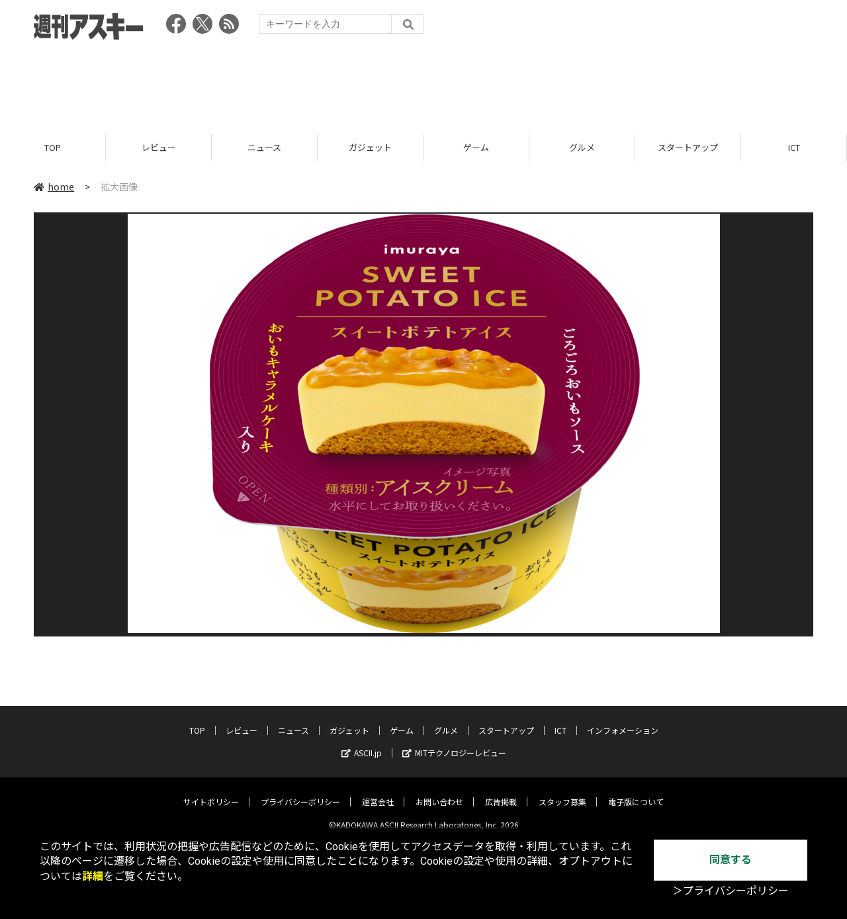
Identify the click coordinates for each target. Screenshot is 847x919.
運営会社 (378, 791)
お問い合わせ (439, 791)
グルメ (582, 147)
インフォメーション (622, 720)
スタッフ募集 (562, 791)
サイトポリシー (211, 791)
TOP (52, 147)
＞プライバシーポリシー (730, 891)
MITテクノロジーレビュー (454, 742)
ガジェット (370, 147)
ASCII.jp (361, 742)
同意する (730, 859)
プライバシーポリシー (300, 791)
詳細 (92, 876)
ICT (794, 147)
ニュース (264, 147)
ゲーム (476, 147)
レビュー (159, 147)
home (54, 186)
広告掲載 (501, 791)
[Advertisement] (423, 82)
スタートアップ (688, 147)
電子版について (636, 791)
